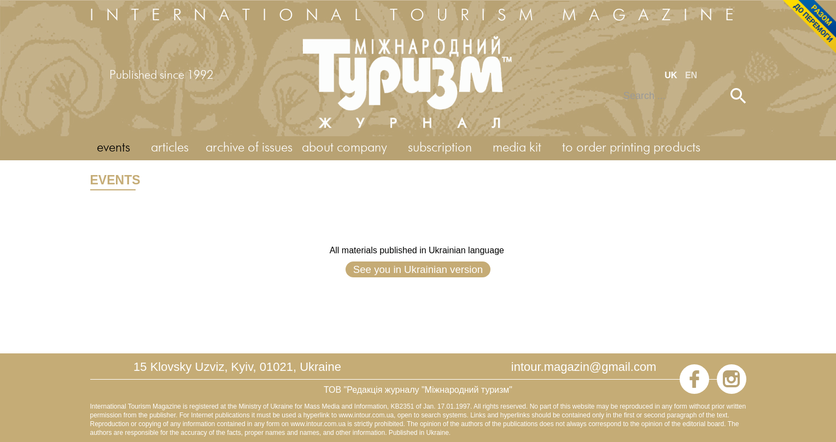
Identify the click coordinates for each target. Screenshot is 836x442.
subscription (440, 148)
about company (344, 148)
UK (672, 75)
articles (170, 148)
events (113, 148)
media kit (517, 148)
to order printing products (631, 148)
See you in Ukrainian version (418, 269)
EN (691, 75)
